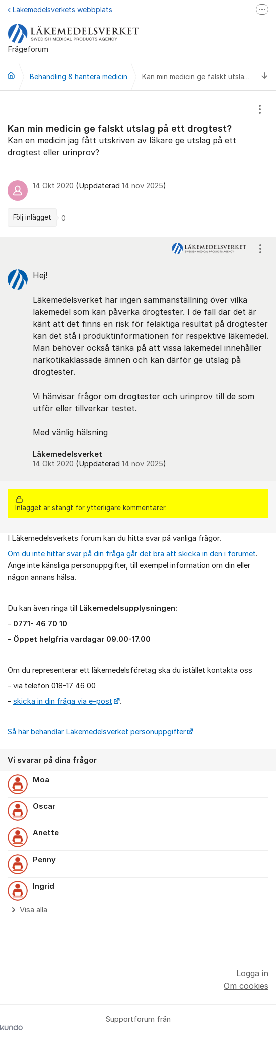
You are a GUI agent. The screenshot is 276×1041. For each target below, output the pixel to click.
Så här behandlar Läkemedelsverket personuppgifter (97, 731)
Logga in (252, 973)
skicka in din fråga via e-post (62, 701)
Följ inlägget (32, 217)
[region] (138, 164)
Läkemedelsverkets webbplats (60, 9)
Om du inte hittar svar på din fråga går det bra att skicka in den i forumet (132, 553)
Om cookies (246, 986)
